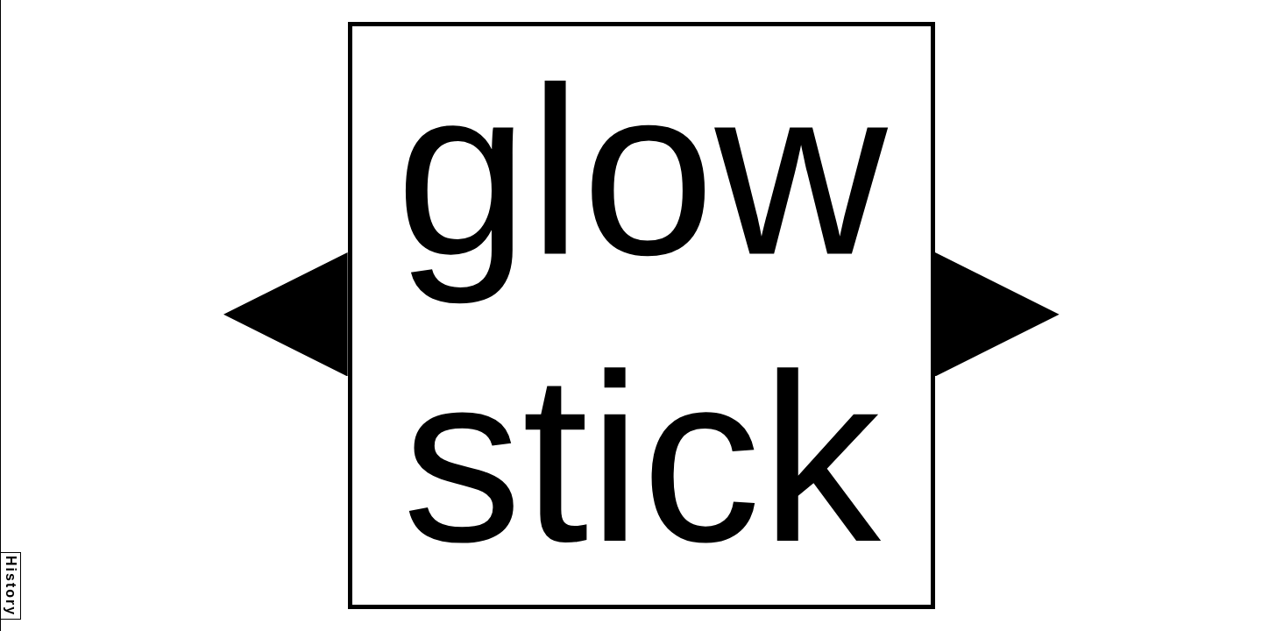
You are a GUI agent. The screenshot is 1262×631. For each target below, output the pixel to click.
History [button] (11, 586)
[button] (285, 314)
